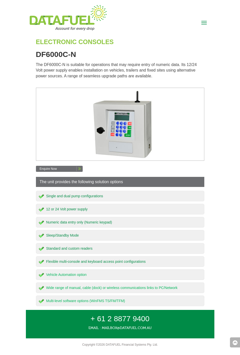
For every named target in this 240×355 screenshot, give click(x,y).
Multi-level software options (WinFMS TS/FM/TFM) (85, 301)
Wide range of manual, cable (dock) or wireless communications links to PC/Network (112, 288)
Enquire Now (48, 169)
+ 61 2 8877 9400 (119, 318)
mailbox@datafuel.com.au (127, 328)
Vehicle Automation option (66, 275)
